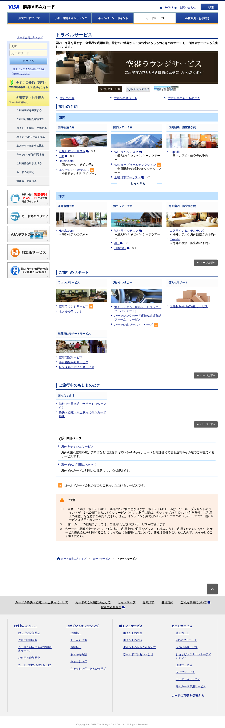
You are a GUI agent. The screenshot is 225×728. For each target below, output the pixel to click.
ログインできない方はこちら (29, 69)
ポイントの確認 (132, 640)
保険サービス (184, 665)
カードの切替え (21, 172)
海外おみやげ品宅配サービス (189, 306)
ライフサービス (185, 672)
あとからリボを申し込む (26, 146)
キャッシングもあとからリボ (88, 668)
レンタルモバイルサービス (76, 367)
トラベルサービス (187, 647)
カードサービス (102, 558)
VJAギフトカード (186, 640)
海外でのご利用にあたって (79, 464)
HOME (169, 7)
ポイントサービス (130, 626)
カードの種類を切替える (188, 695)
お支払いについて (25, 626)
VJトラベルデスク (128, 152)
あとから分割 (79, 654)
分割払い (76, 647)
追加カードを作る (23, 181)
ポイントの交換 (132, 632)
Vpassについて (21, 73)
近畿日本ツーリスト (75, 151)
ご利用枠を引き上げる (25, 163)
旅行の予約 (67, 98)
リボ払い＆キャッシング (82, 626)
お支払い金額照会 (29, 632)
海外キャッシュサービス (77, 446)
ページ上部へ (208, 262)
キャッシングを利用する (26, 155)
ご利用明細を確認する (25, 110)
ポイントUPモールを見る (27, 137)
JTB (64, 156)
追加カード (182, 632)
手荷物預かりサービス (73, 362)
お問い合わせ (188, 7)
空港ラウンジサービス (73, 306)
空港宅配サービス (71, 357)
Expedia (175, 152)
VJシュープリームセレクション (135, 164)
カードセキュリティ (188, 679)
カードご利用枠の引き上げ (34, 665)
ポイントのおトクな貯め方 (139, 647)
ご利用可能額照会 (29, 657)
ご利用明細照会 (27, 640)
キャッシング (79, 661)
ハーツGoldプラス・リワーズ (133, 324)
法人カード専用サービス (191, 686)
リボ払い (76, 632)
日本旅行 (122, 248)
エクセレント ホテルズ (74, 169)
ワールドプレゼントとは (138, 654)
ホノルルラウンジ (71, 311)
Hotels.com (66, 161)
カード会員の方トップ (30, 37)
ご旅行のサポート (125, 98)
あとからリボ (79, 640)
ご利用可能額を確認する (26, 119)
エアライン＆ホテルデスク (187, 230)
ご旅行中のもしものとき (184, 98)
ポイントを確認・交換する (28, 128)
